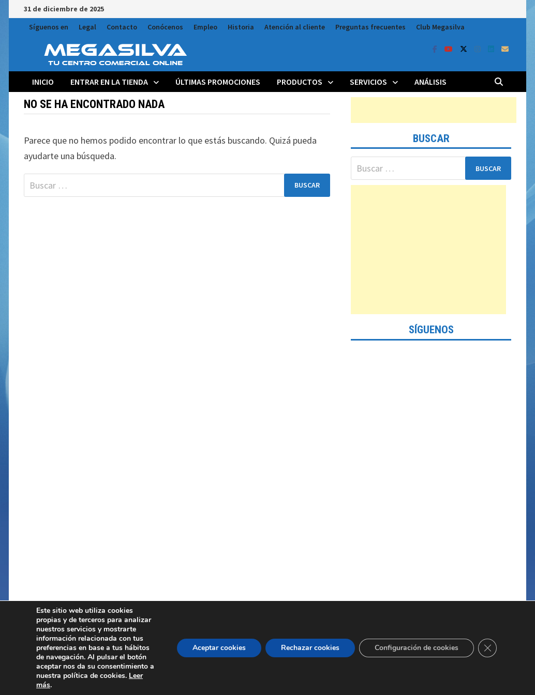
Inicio (43, 81)
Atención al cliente (294, 27)
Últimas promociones (217, 81)
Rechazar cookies (310, 648)
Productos (299, 81)
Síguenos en (48, 27)
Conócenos (165, 27)
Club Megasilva (440, 27)
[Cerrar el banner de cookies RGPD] (487, 648)
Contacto (122, 27)
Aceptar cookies (219, 648)
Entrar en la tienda (109, 81)
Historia (241, 27)
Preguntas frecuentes (370, 27)
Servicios (368, 81)
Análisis (430, 81)
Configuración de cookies (416, 648)
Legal (87, 27)
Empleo (205, 27)
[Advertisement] (433, 110)
